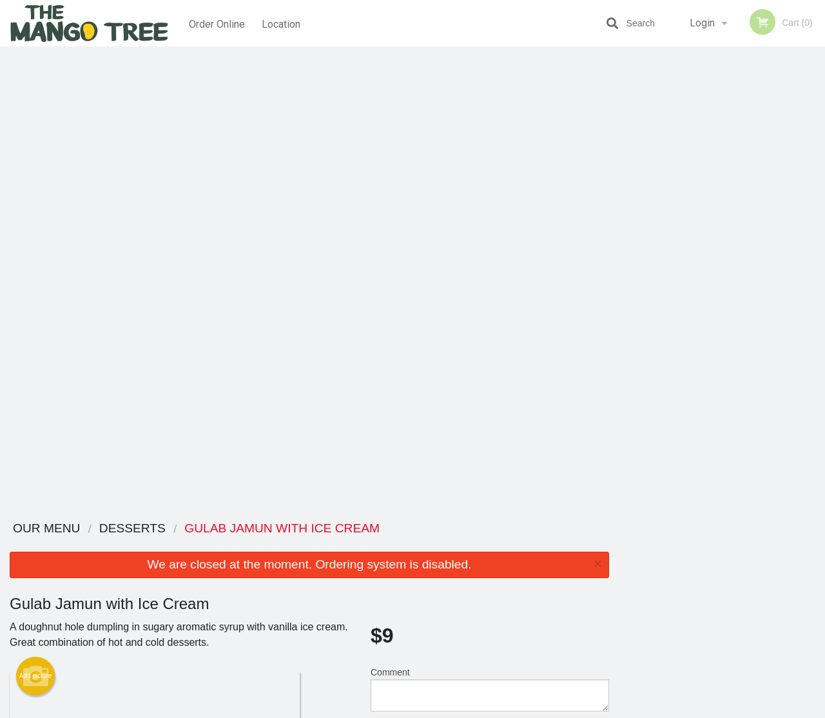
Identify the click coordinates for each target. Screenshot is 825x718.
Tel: (616, 577)
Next (815, 176)
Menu (379, 545)
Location (283, 23)
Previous (628, 176)
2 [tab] (692, 259)
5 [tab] (750, 259)
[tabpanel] (722, 176)
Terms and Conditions (516, 562)
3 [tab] (712, 259)
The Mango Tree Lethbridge (181, 528)
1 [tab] (673, 259)
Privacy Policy (501, 577)
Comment (490, 226)
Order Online (217, 23)
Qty (407, 278)
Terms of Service (434, 708)
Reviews (491, 545)
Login (702, 23)
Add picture (35, 213)
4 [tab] (731, 259)
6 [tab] (770, 259)
